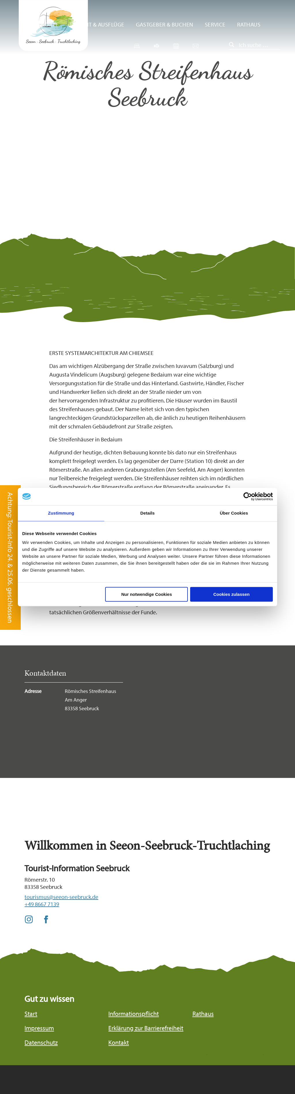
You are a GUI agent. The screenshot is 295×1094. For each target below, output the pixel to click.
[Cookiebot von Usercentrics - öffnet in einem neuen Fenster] (247, 496)
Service (215, 24)
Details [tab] (147, 513)
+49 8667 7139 (41, 904)
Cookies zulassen (231, 594)
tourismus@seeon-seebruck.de (61, 896)
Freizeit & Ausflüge (97, 24)
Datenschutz (41, 1042)
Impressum (39, 1028)
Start (30, 1013)
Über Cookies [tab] (234, 513)
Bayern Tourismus (241, 1069)
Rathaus (248, 24)
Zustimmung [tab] (61, 513)
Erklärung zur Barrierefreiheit (145, 1028)
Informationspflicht (133, 1013)
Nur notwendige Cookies (146, 594)
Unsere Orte (41, 24)
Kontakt (118, 1042)
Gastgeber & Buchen (164, 24)
